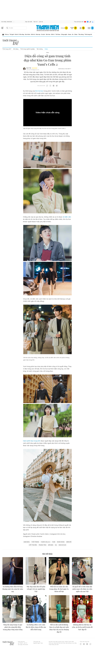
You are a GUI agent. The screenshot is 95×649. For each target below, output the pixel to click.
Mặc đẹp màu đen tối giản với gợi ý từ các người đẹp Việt (36, 588)
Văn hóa (48, 34)
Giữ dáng (15, 49)
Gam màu (27, 542)
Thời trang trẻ (88, 34)
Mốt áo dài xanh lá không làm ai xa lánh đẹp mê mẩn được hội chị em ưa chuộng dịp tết (59, 628)
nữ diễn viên (67, 217)
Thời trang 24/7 (6, 49)
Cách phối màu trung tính (31, 441)
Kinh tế (17, 34)
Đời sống (21, 34)
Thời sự (7, 34)
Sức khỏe (27, 34)
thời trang (35, 542)
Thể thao (57, 34)
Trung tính (42, 545)
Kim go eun (62, 545)
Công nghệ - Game (66, 34)
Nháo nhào (60, 542)
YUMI (53, 542)
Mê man (50, 545)
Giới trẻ (33, 34)
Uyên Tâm (28, 68)
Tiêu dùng (81, 34)
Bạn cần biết (28, 21)
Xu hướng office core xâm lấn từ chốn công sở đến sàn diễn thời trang (36, 627)
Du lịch (43, 34)
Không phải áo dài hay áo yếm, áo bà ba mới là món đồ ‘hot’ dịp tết (82, 627)
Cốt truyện (33, 545)
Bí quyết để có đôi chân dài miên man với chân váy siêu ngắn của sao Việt (82, 588)
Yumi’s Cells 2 (45, 542)
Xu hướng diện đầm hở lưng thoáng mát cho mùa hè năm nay (12, 588)
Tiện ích (35, 21)
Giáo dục (38, 34)
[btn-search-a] (7, 28)
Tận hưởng (40, 49)
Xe (73, 34)
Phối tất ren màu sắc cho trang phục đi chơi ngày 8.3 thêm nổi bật (59, 588)
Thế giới (12, 34)
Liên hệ (41, 21)
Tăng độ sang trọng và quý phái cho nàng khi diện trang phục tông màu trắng (12, 627)
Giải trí (53, 34)
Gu (56, 545)
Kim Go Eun (39, 91)
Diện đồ (68, 542)
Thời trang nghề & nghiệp (27, 49)
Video (75, 34)
